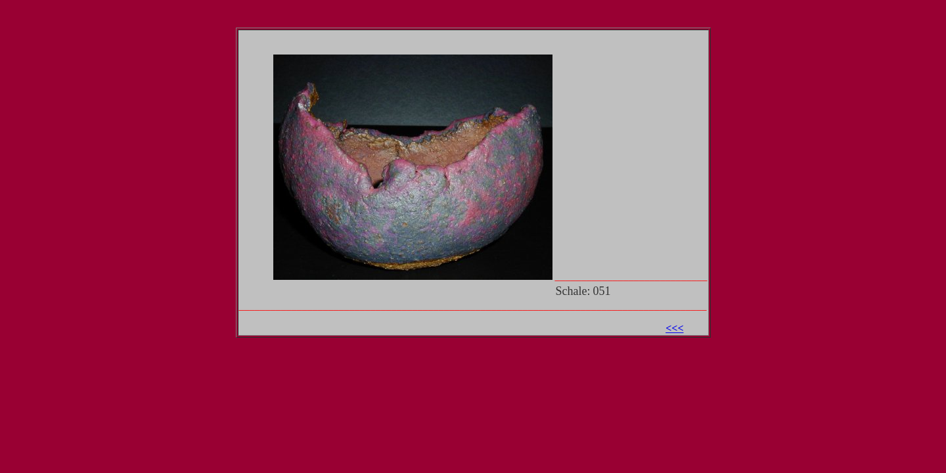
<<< (674, 328)
